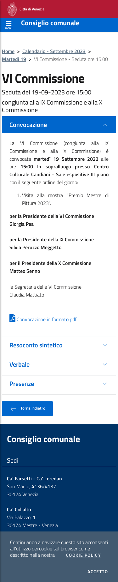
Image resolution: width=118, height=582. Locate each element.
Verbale (19, 364)
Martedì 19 (14, 59)
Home (8, 51)
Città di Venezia (26, 9)
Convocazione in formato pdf (42, 319)
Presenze (21, 383)
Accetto (97, 571)
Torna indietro (27, 408)
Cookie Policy (83, 555)
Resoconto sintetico (36, 345)
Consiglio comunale (50, 22)
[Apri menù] (8, 24)
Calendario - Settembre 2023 (54, 51)
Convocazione (28, 124)
